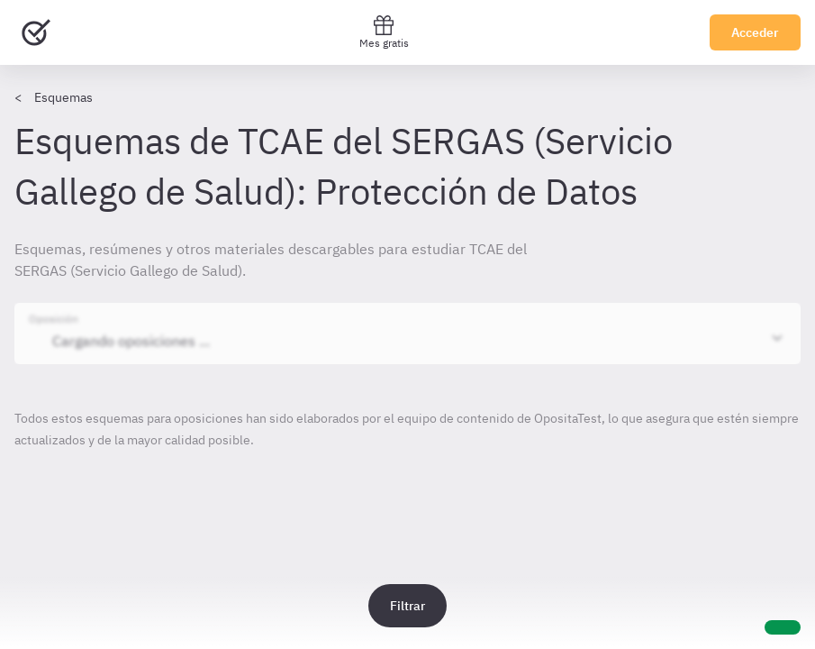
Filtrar (407, 606)
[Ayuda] (783, 627)
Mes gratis (384, 32)
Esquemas (63, 97)
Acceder (755, 32)
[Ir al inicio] (36, 32)
